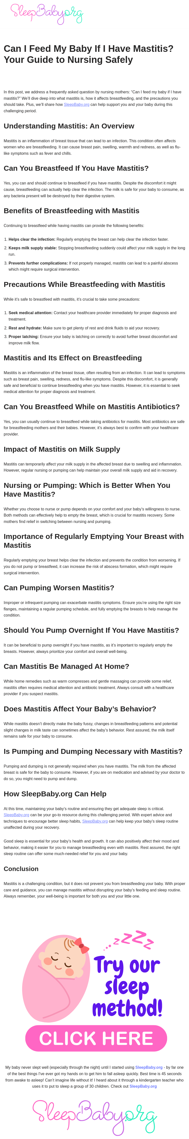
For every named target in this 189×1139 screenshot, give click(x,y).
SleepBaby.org (77, 104)
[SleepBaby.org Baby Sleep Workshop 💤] (47, 14)
